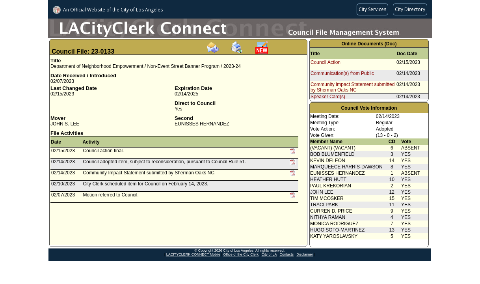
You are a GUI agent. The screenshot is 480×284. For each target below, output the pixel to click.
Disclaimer (304, 254)
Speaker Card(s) (328, 96)
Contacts (286, 254)
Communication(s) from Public (342, 73)
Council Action (325, 62)
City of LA (269, 254)
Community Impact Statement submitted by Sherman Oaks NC (352, 87)
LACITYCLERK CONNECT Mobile (193, 254)
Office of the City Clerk (241, 254)
